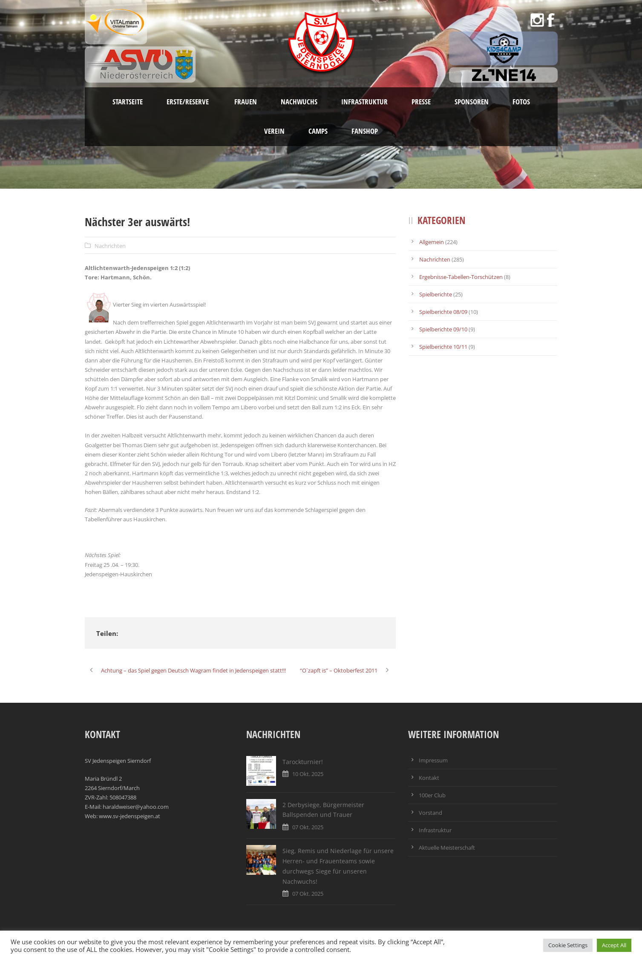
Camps (318, 131)
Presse (421, 101)
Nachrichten (110, 246)
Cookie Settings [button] (567, 945)
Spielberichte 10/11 (443, 347)
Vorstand (430, 812)
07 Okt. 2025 (307, 827)
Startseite (127, 101)
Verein (274, 131)
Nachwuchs (299, 101)
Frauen (245, 101)
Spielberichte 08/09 (443, 312)
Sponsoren (472, 101)
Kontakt (429, 778)
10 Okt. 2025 (307, 774)
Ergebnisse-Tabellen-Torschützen (461, 277)
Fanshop (364, 131)
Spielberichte (435, 294)
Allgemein (431, 242)
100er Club (432, 795)
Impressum (433, 760)
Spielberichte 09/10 (443, 329)
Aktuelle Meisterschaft (447, 847)
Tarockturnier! (302, 762)
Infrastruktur (364, 101)
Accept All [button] (614, 945)
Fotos (521, 101)
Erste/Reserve (188, 101)
